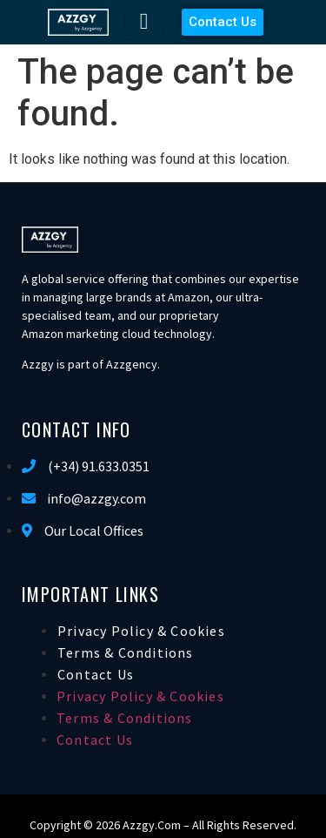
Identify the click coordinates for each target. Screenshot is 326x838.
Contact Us (95, 674)
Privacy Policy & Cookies (141, 630)
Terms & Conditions (125, 652)
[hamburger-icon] (143, 23)
